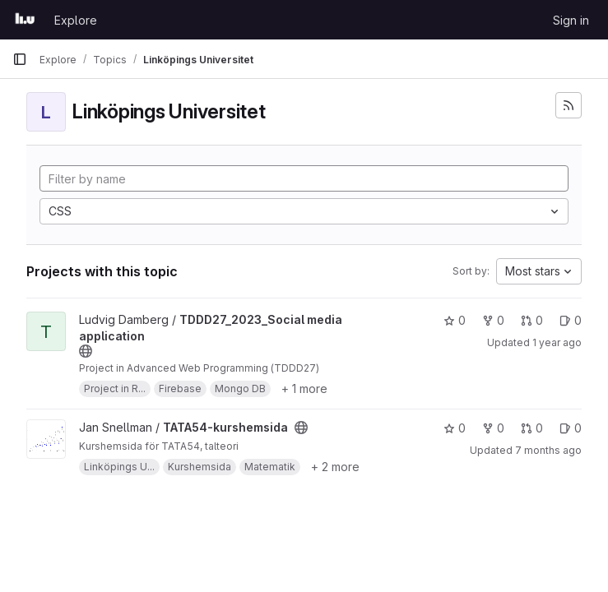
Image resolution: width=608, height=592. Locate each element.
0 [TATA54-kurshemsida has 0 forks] (493, 428)
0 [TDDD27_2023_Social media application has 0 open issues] (570, 320)
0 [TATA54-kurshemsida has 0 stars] (454, 428)
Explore (75, 20)
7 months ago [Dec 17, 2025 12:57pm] (548, 450)
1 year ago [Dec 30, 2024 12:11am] (557, 342)
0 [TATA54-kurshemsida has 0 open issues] (570, 428)
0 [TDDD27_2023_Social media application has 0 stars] (454, 320)
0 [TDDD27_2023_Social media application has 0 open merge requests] (532, 320)
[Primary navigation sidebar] (20, 59)
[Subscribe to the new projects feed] (568, 105)
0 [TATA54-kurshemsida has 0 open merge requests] (532, 428)
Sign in (571, 20)
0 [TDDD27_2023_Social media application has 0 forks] (493, 320)
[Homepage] (25, 20)
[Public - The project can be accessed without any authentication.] (85, 351)
